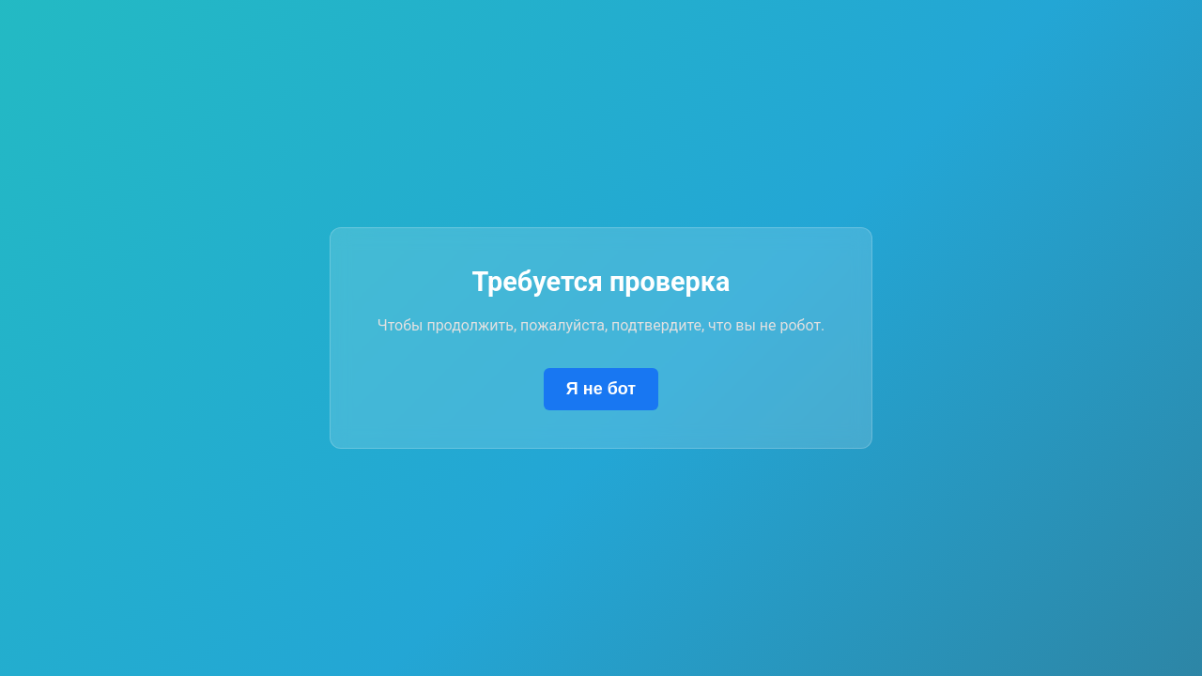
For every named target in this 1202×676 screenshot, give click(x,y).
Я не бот (601, 388)
